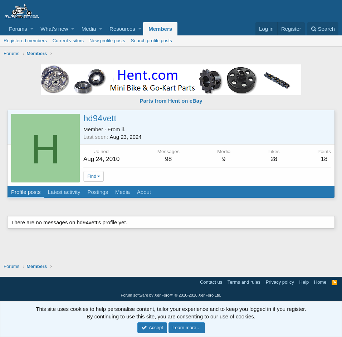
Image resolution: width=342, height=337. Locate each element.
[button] (32, 28)
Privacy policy (280, 282)
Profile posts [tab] (26, 192)
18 (324, 159)
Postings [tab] (97, 192)
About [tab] (144, 192)
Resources (122, 29)
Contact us (211, 282)
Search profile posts (151, 40)
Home (320, 282)
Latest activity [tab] (64, 192)
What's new (54, 29)
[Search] (322, 28)
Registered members (25, 40)
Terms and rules (244, 282)
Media (89, 29)
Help (304, 282)
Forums (18, 29)
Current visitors (68, 40)
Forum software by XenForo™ (171, 295)
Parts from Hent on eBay (171, 101)
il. (124, 129)
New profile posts (107, 40)
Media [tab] (122, 192)
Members (160, 29)
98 (168, 159)
